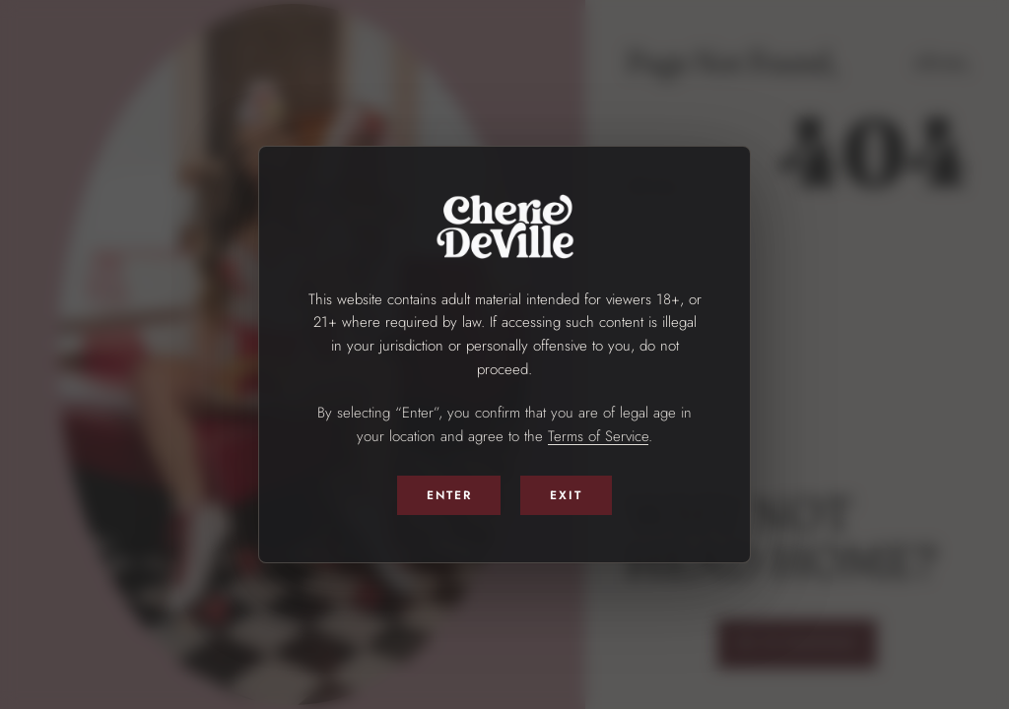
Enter (449, 495)
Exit (566, 495)
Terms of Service (598, 436)
